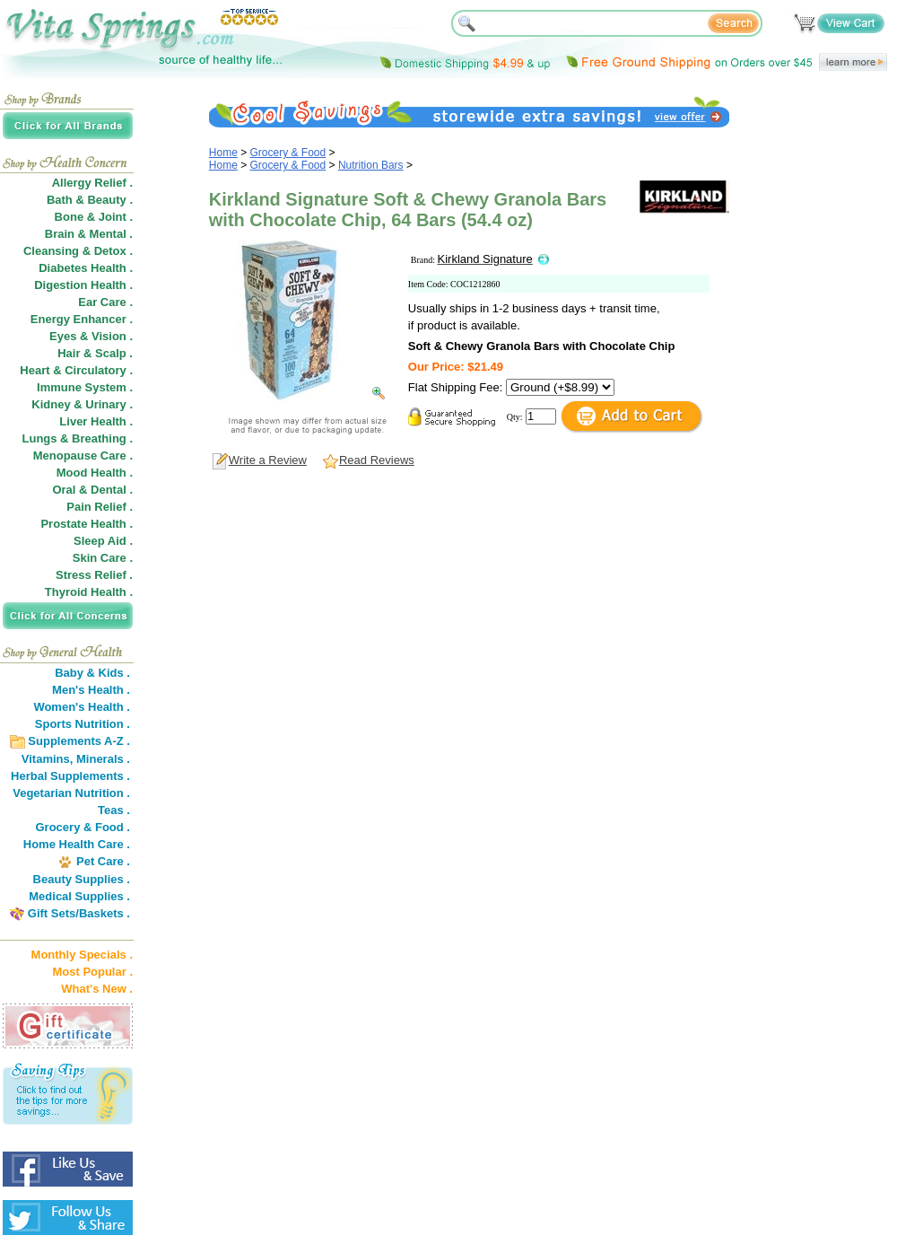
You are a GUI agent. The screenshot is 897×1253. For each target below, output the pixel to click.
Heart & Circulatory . (76, 370)
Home (223, 152)
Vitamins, (48, 759)
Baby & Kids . (92, 672)
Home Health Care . (76, 844)
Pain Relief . (99, 506)
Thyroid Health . (89, 592)
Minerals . (103, 759)
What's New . (97, 988)
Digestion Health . (83, 285)
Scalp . (114, 353)
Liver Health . (96, 421)
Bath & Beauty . (90, 199)
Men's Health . (91, 690)
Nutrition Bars (371, 165)
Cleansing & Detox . (78, 251)
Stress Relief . (94, 575)
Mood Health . (95, 472)
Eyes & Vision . (91, 336)
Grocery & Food (288, 152)
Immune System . (85, 387)
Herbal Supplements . (70, 776)
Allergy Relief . (92, 182)
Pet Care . (103, 861)
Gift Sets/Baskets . (79, 913)
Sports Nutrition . (82, 724)
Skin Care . (103, 558)
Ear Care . (105, 302)
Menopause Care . (83, 455)
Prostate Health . (86, 523)
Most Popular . (92, 971)
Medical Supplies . (79, 896)
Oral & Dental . (92, 489)
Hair (68, 353)
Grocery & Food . (83, 827)
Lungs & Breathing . (78, 438)
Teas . (114, 810)
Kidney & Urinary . (82, 404)
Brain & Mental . (89, 234)
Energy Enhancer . (81, 319)
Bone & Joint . (94, 216)
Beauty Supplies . (81, 879)
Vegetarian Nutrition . (71, 793)
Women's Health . (81, 707)
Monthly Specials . (82, 954)
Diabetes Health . (86, 268)
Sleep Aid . (103, 541)
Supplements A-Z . (79, 741)
